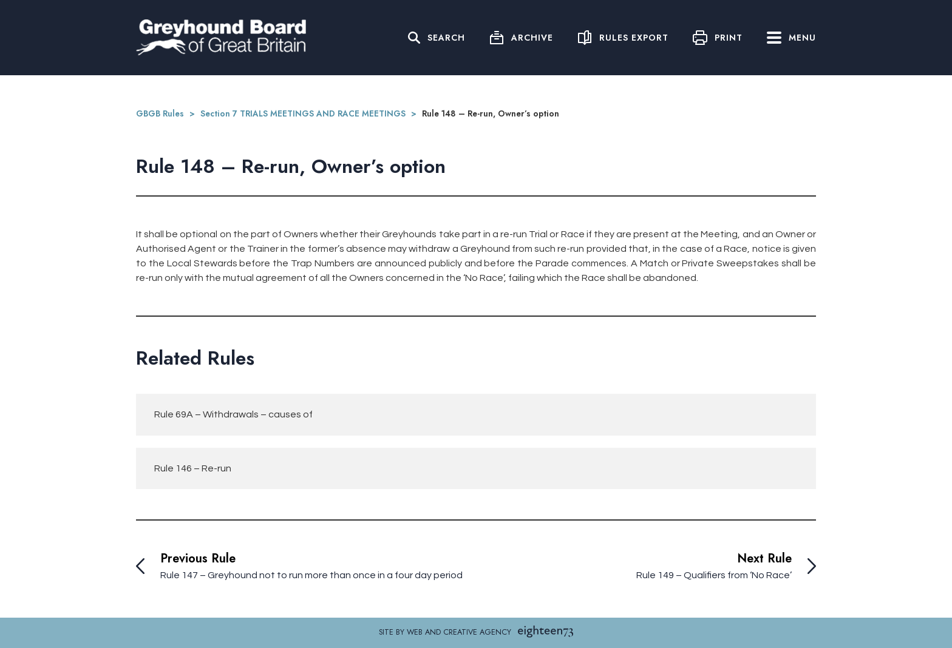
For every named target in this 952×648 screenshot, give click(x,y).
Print (729, 37)
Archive (532, 37)
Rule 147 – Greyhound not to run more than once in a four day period (311, 575)
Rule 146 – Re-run (192, 468)
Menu (791, 37)
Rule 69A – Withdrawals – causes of (233, 414)
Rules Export (633, 37)
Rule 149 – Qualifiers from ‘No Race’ (714, 575)
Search (446, 37)
